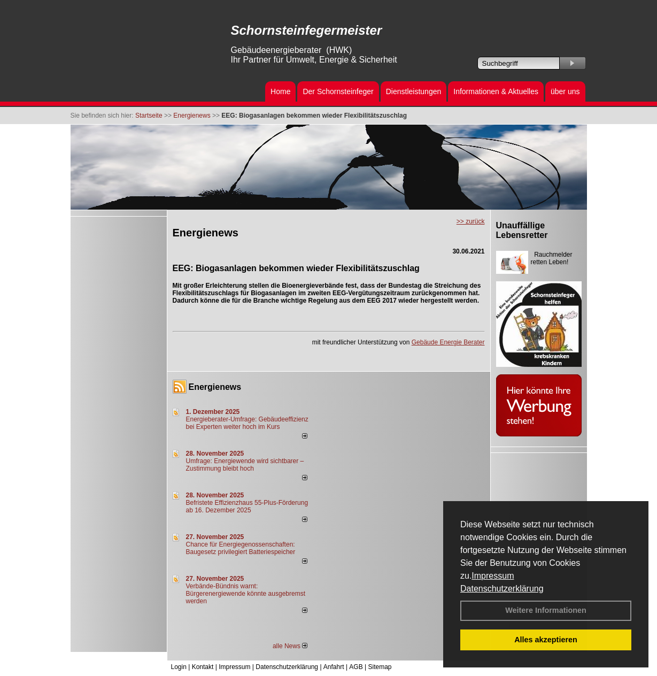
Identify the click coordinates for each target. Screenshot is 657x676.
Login (179, 667)
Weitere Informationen (545, 610)
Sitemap (379, 667)
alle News (290, 646)
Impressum (493, 575)
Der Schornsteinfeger (338, 91)
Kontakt (203, 667)
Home (280, 91)
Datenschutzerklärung (502, 588)
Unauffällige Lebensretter (522, 230)
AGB (355, 667)
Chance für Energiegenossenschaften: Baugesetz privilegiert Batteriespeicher (241, 548)
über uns (565, 91)
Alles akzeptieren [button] (545, 639)
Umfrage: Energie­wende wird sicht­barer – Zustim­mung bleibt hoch (245, 464)
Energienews (215, 386)
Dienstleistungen (414, 91)
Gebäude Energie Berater (448, 342)
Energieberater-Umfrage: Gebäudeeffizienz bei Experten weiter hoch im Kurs (247, 423)
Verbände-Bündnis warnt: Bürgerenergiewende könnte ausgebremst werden (245, 593)
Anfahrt (333, 667)
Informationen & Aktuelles (495, 91)
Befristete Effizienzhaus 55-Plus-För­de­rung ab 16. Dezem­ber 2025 (247, 506)
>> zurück (471, 221)
